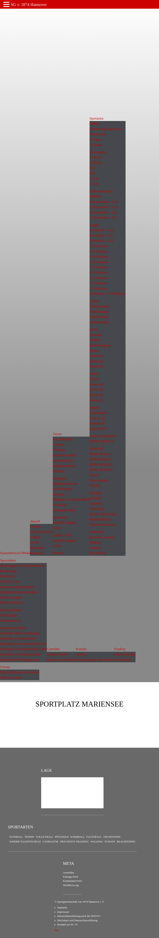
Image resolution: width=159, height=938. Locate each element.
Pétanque (96, 493)
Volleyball (96, 448)
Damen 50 (96, 366)
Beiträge (58, 494)
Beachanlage (8, 571)
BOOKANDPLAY (102, 441)
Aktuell (35, 521)
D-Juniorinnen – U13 (104, 212)
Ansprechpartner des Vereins (95, 659)
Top (57, 930)
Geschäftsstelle (63, 439)
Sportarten (97, 118)
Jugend (94, 407)
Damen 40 (96, 361)
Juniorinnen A (99, 412)
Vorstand (59, 450)
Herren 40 (96, 384)
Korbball (95, 498)
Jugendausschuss (64, 465)
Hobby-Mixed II (100, 459)
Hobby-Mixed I (100, 454)
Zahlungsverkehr (64, 510)
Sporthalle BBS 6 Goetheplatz (20, 633)
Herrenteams (98, 152)
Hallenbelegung (100, 345)
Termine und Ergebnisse (106, 129)
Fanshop (119, 649)
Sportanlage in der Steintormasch (22, 565)
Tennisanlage (8, 615)
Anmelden (68, 872)
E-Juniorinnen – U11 (103, 217)
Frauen (94, 475)
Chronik (95, 485)
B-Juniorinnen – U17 (104, 202)
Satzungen (60, 478)
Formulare (60, 505)
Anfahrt (81, 654)
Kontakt (81, 649)
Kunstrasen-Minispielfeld (17, 587)
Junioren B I (98, 423)
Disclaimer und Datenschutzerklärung (77, 920)
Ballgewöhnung (100, 519)
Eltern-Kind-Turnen (103, 524)
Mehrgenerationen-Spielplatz (19, 592)
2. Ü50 (94, 184)
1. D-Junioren (99, 246)
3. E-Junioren (98, 278)
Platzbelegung (99, 311)
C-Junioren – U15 (101, 240)
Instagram (36, 553)
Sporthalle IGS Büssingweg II (20, 659)
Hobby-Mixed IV (101, 469)
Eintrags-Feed (70, 876)
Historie (58, 553)
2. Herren (96, 162)
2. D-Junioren (99, 251)
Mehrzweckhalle (11, 597)
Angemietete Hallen (13, 628)
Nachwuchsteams (101, 191)
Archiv (34, 542)
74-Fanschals (123, 659)
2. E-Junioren (98, 272)
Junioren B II (98, 428)
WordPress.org (71, 885)
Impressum (63, 911)
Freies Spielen (99, 480)
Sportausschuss (63, 460)
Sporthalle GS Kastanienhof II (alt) (23, 644)
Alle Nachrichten (41, 532)
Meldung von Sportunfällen (71, 499)
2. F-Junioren (98, 288)
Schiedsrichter (99, 317)
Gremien (58, 444)
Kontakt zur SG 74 (67, 924)
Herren (94, 373)
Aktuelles (96, 335)
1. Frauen (96, 139)
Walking (95, 542)
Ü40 (92, 173)
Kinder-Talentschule (103, 514)
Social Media (21, 553)
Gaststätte (53, 649)
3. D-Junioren (99, 256)
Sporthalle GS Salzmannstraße (20, 654)
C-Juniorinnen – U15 (104, 207)
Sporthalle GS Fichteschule (18, 638)
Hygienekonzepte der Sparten (19, 672)
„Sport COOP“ (63, 535)
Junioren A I (98, 418)
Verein (57, 434)
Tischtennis (97, 508)
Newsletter (37, 548)
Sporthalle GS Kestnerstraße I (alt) (23, 649)
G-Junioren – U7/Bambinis (108, 293)
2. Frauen (96, 145)
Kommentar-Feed (72, 880)
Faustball (96, 503)
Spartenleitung (99, 322)
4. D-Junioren (99, 262)
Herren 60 (96, 395)
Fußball (35, 537)
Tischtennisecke (10, 620)
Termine (35, 526)
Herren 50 (96, 389)
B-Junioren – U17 (101, 235)
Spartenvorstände (64, 455)
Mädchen (96, 196)
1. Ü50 (94, 178)
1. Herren (96, 157)
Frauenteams (98, 134)
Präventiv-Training (102, 537)
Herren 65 (96, 400)
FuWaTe (95, 548)
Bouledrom (7, 576)
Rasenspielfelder (11, 610)
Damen (94, 350)
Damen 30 (96, 356)
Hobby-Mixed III (101, 464)
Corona (5, 667)
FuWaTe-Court (10, 581)
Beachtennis (98, 553)
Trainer (94, 301)
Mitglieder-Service (65, 483)
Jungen (94, 225)
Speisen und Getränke (61, 659)
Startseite (6, 553)
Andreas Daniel (57, 654)
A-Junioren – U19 (102, 230)
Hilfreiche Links (11, 677)
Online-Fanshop (125, 654)
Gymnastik (97, 532)
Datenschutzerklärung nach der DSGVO (78, 916)
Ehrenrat (58, 471)
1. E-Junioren (98, 267)
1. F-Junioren (98, 283)
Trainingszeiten (100, 306)
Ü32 (92, 168)
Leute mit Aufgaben (103, 436)
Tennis (94, 329)
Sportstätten (8, 560)
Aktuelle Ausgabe (64, 522)
